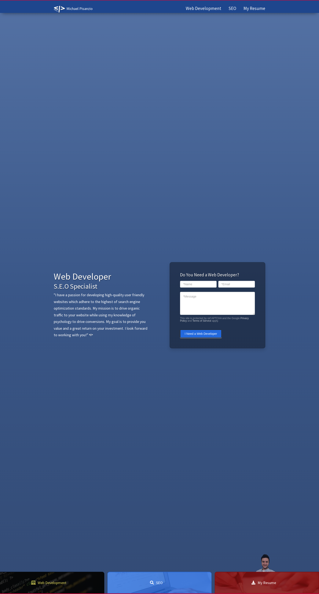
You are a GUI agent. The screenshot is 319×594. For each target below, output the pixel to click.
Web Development (203, 8)
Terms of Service (201, 320)
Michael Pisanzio (79, 8)
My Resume (254, 8)
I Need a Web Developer (201, 333)
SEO (232, 8)
